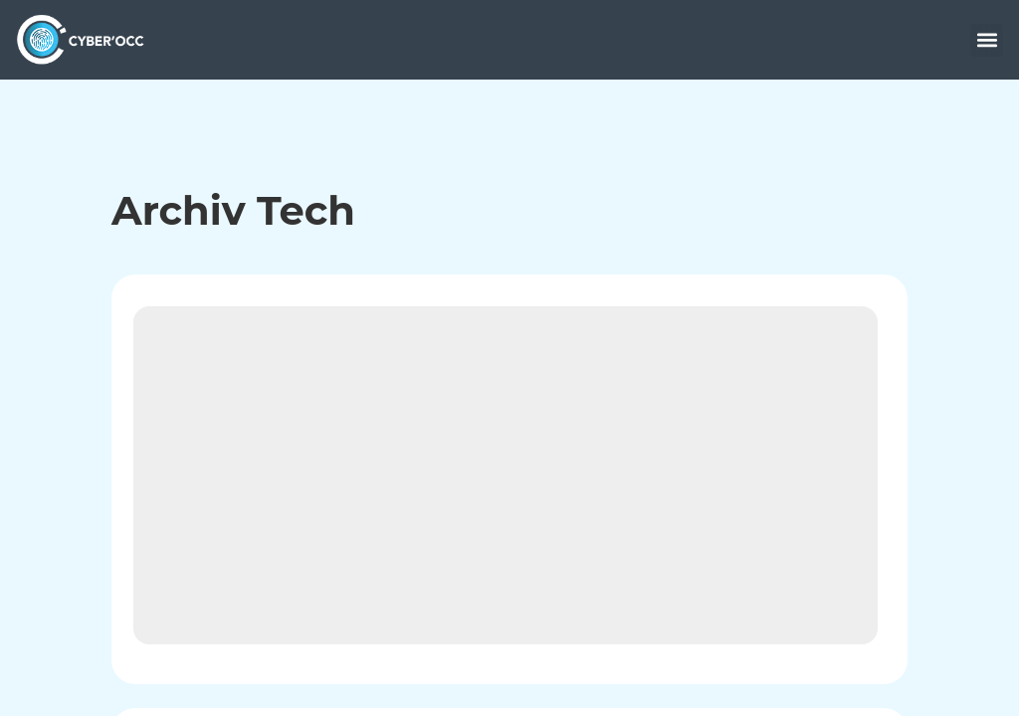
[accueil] (85, 39)
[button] (986, 40)
